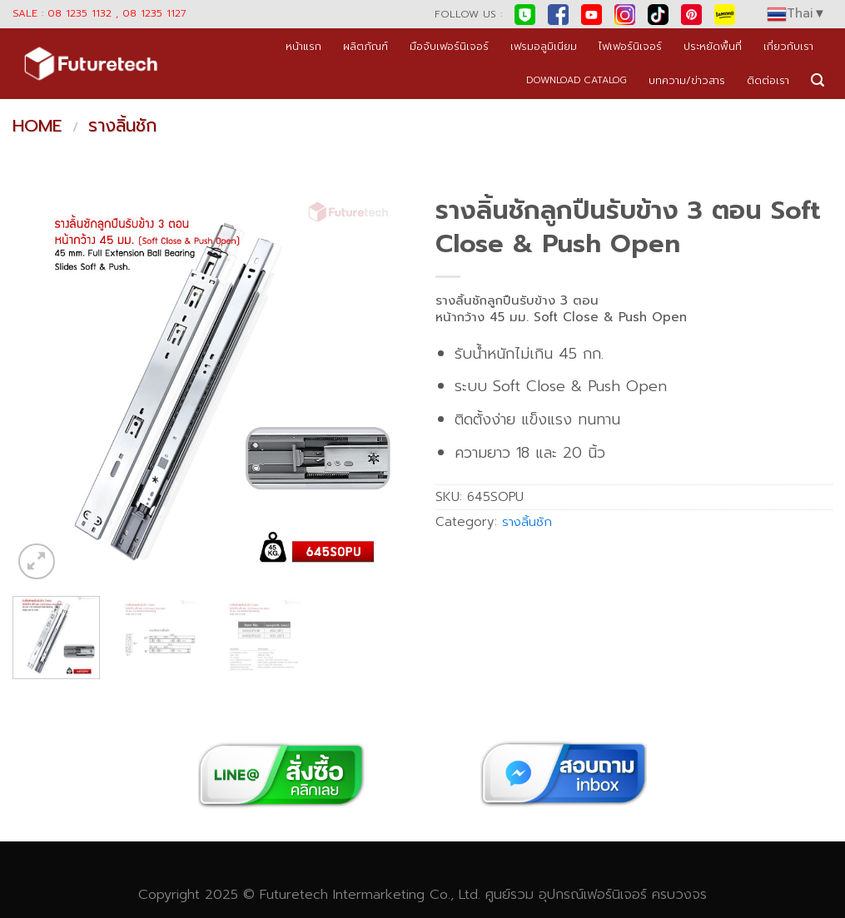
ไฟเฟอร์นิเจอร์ (630, 46)
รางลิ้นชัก (122, 125)
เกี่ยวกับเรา (788, 46)
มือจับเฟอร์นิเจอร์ (449, 46)
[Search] (817, 80)
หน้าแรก (303, 46)
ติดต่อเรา (768, 80)
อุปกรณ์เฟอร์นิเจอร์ (593, 894)
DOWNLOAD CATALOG (576, 80)
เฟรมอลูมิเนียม (543, 46)
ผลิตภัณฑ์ (365, 46)
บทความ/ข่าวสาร (687, 80)
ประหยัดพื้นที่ (712, 46)
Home (37, 125)
